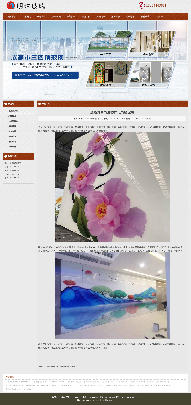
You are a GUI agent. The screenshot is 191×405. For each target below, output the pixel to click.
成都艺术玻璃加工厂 (146, 385)
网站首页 (12, 16)
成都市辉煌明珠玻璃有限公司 (91, 119)
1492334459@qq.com (18, 178)
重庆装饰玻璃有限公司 (94, 382)
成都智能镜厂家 (32, 385)
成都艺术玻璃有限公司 (15, 385)
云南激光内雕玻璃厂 (138, 382)
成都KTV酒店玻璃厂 (49, 385)
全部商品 (41, 16)
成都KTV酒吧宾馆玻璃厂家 (110, 385)
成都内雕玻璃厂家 (42, 382)
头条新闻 (26, 16)
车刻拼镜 (71, 16)
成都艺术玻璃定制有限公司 (159, 382)
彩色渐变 (86, 16)
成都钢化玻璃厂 (58, 382)
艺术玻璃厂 (110, 382)
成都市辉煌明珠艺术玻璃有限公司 (19, 382)
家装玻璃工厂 (122, 382)
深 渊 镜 (159, 16)
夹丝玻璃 (56, 16)
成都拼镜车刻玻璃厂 (75, 382)
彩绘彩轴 (130, 16)
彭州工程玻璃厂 (129, 385)
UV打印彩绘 (146, 119)
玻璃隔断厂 (28, 389)
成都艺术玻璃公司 (163, 385)
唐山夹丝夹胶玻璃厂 (14, 389)
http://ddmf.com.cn (89, 400)
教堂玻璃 (145, 16)
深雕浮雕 (115, 16)
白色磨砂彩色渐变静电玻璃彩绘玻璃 (60, 366)
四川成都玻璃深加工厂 (69, 385)
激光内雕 (100, 16)
